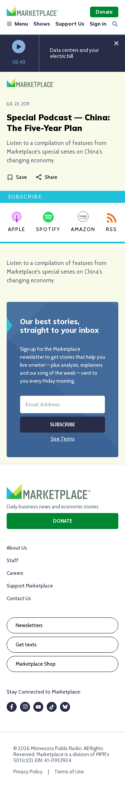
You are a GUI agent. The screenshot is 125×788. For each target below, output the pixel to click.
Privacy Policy (28, 772)
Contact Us (19, 598)
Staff (12, 561)
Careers (15, 573)
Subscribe (62, 425)
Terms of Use (69, 772)
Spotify (48, 222)
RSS (111, 222)
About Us (17, 548)
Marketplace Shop (36, 664)
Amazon (83, 221)
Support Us (69, 24)
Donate (104, 12)
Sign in (98, 24)
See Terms (63, 439)
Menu (17, 24)
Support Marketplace (30, 586)
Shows (41, 24)
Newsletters (29, 625)
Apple (16, 222)
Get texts (26, 645)
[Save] (18, 177)
